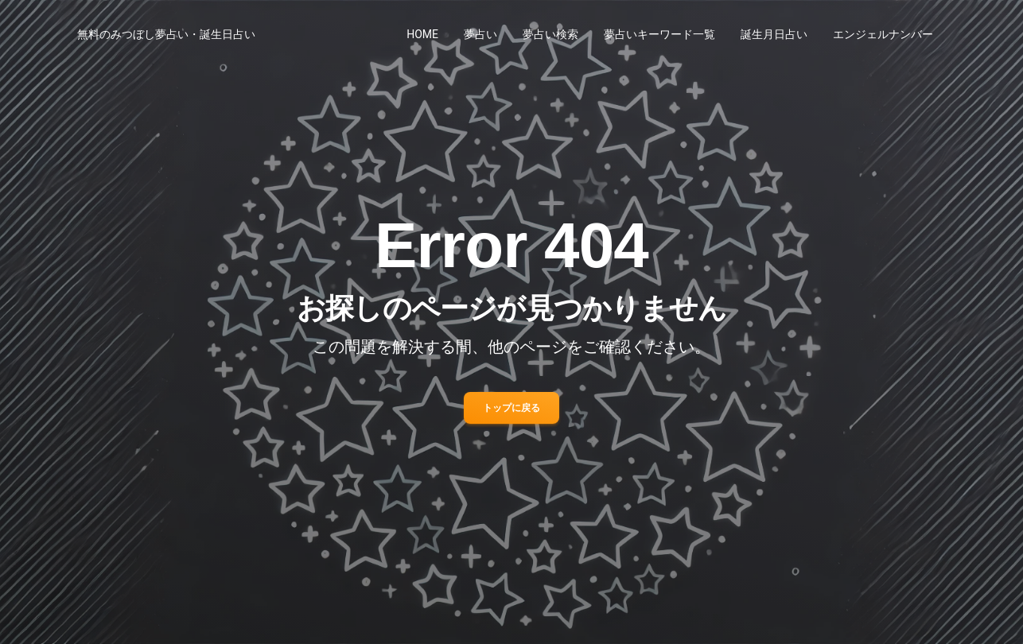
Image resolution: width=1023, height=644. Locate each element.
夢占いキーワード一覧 (659, 34)
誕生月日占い (774, 34)
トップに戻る (511, 407)
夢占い (480, 34)
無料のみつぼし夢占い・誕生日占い (166, 34)
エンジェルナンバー (883, 34)
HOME (422, 34)
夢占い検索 (550, 34)
